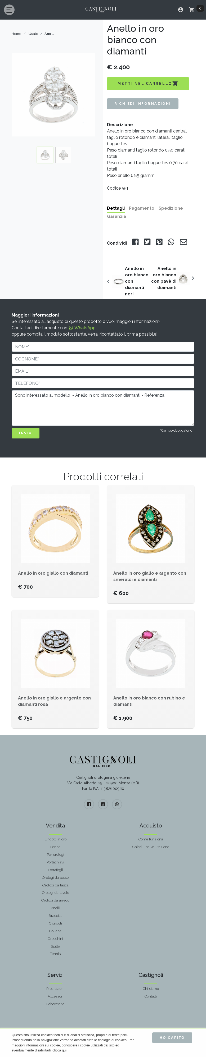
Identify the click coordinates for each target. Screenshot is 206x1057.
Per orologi (55, 854)
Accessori (55, 996)
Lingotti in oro (55, 839)
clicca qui (59, 1050)
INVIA (25, 433)
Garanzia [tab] (116, 216)
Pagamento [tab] (141, 208)
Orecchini (55, 938)
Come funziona (150, 839)
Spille (55, 946)
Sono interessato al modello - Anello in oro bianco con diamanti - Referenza (103, 408)
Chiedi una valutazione (150, 847)
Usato (33, 34)
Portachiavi (55, 862)
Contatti (151, 996)
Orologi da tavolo (55, 892)
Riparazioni (55, 988)
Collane (55, 931)
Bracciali (55, 915)
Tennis (55, 953)
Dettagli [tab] (116, 208)
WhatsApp (82, 327)
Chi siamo (151, 988)
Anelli (55, 908)
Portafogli (55, 870)
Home (16, 34)
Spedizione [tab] (171, 208)
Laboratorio (55, 1004)
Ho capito (172, 1038)
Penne (55, 847)
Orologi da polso (55, 877)
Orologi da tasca (55, 885)
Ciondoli (55, 923)
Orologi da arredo (55, 900)
